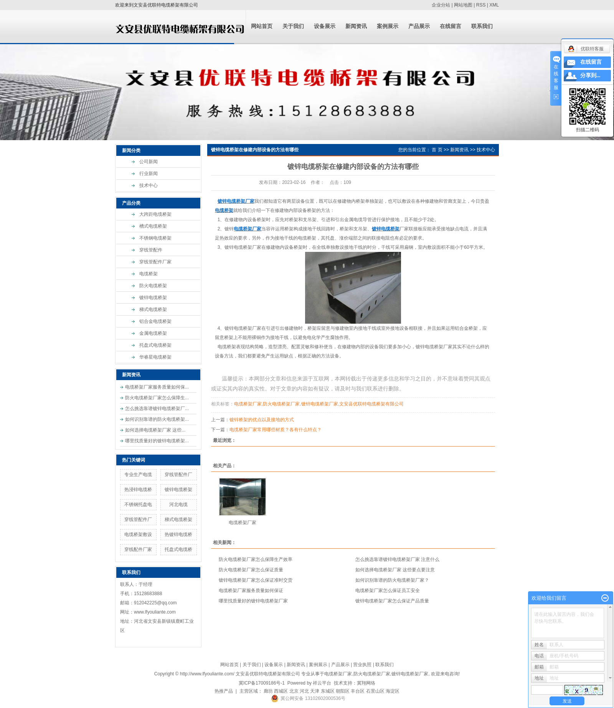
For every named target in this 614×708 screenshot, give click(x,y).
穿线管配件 (150, 250)
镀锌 (229, 229)
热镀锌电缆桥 (178, 534)
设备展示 (324, 26)
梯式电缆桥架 (153, 309)
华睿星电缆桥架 (155, 357)
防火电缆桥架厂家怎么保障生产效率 (255, 559)
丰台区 (358, 691)
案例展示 (387, 26)
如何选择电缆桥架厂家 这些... (155, 430)
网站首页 (261, 26)
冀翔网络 (366, 683)
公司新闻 (148, 161)
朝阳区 (343, 691)
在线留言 (450, 26)
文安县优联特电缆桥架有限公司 (371, 404)
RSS (481, 5)
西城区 (281, 691)
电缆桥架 (148, 273)
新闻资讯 (356, 26)
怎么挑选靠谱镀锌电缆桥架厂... (157, 408)
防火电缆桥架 (153, 285)
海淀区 (392, 691)
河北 (304, 691)
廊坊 (268, 691)
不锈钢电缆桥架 (155, 238)
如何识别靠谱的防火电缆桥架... (157, 419)
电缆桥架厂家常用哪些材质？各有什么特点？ (275, 429)
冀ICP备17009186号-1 (262, 683)
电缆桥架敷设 (138, 534)
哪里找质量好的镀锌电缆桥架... (157, 440)
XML (494, 5)
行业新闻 (148, 173)
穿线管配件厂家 (155, 262)
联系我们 (482, 26)
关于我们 (293, 26)
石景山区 (375, 691)
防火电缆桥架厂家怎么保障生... (157, 397)
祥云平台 (322, 683)
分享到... (590, 75)
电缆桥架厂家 (248, 404)
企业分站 (441, 5)
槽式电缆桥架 (153, 226)
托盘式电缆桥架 (155, 345)
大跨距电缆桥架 (155, 214)
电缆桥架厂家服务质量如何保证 (251, 590)
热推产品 (224, 691)
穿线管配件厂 (178, 474)
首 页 (437, 149)
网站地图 (463, 5)
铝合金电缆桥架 (155, 321)
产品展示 (419, 26)
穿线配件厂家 (138, 549)
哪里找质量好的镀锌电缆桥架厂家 (253, 601)
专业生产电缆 (138, 474)
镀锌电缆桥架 (153, 297)
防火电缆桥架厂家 (281, 404)
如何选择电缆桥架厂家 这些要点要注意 (395, 569)
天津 (314, 691)
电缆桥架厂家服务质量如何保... (157, 387)
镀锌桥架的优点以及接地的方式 (261, 419)
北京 (294, 691)
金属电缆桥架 (153, 333)
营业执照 (362, 664)
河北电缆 (178, 504)
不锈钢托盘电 (138, 504)
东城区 (328, 691)
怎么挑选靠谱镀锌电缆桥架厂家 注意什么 (397, 559)
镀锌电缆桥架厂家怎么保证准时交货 (255, 580)
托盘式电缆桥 (178, 549)
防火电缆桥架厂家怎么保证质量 (251, 569)
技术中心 (148, 185)
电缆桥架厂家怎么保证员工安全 (387, 590)
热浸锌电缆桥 (138, 489)
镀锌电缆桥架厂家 (242, 247)
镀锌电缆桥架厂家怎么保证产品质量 (392, 601)
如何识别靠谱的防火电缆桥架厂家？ (392, 580)
